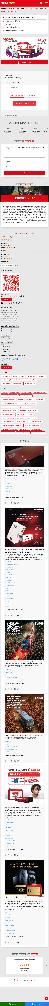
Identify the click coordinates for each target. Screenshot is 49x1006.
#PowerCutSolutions (10, 575)
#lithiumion (8, 590)
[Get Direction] (16, 360)
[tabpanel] (24, 48)
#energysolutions (9, 604)
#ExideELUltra (9, 915)
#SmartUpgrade (9, 843)
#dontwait (8, 833)
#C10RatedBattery (10, 933)
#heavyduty (8, 917)
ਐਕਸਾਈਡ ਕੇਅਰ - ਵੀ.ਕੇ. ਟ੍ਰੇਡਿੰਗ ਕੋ (24, 960)
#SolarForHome (9, 562)
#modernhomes (9, 928)
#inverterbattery (9, 822)
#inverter (7, 483)
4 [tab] (28, 56)
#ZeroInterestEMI (10, 841)
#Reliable (7, 922)
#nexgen (7, 494)
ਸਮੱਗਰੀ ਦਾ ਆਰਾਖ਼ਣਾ (7, 265)
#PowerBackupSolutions (12, 564)
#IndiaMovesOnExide (11, 677)
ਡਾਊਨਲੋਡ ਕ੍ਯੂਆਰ (7, 299)
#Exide (7, 478)
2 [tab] (23, 56)
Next (46, 965)
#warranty (8, 825)
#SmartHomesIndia (10, 583)
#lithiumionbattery (10, 593)
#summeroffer (9, 830)
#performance (9, 920)
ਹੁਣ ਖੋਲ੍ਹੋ (22, 30)
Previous (2, 965)
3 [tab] (25, 56)
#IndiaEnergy (8, 580)
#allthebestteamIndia (11, 749)
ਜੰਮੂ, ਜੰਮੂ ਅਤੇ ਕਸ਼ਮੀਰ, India (8, 359)
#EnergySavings (9, 567)
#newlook (7, 491)
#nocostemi (8, 827)
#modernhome (9, 486)
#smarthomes (8, 596)
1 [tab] (20, 56)
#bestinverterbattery (10, 925)
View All (16, 265)
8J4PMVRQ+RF (5, 358)
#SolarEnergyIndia (10, 585)
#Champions (8, 672)
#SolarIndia (8, 572)
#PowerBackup (9, 488)
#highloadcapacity (10, 930)
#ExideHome (8, 481)
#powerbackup (9, 598)
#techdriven (8, 601)
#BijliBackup (8, 577)
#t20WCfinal (8, 752)
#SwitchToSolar (9, 569)
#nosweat (7, 835)
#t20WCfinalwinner (10, 680)
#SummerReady (9, 838)
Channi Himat (7, 367)
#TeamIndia (8, 669)
